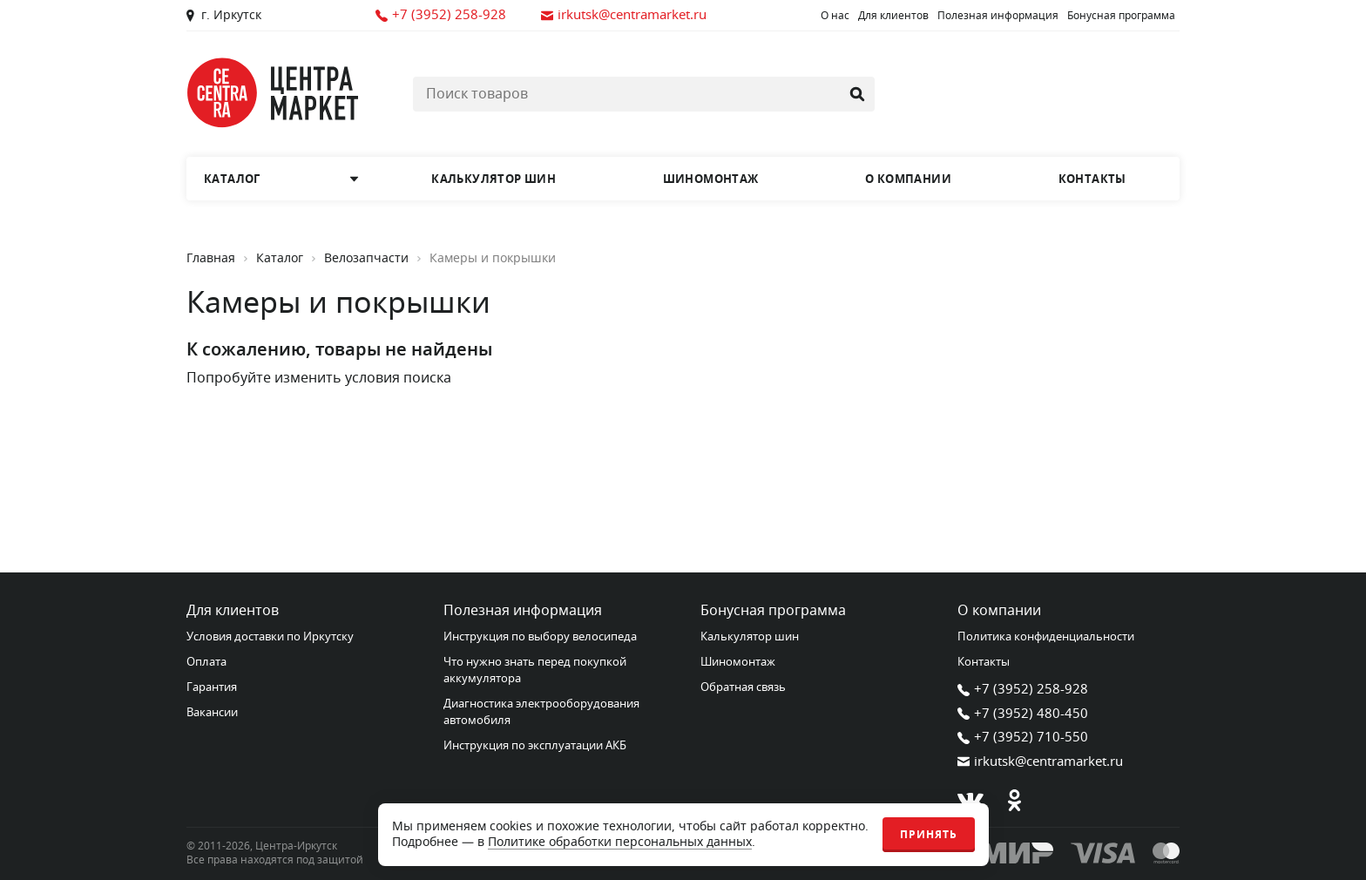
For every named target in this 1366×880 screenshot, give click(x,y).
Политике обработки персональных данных (620, 842)
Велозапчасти (366, 259)
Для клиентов (893, 16)
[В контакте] (970, 801)
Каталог (279, 259)
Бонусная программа (1121, 16)
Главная (210, 259)
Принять (928, 835)
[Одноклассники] (1014, 801)
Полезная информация (997, 16)
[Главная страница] (273, 93)
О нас (835, 16)
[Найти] (857, 94)
